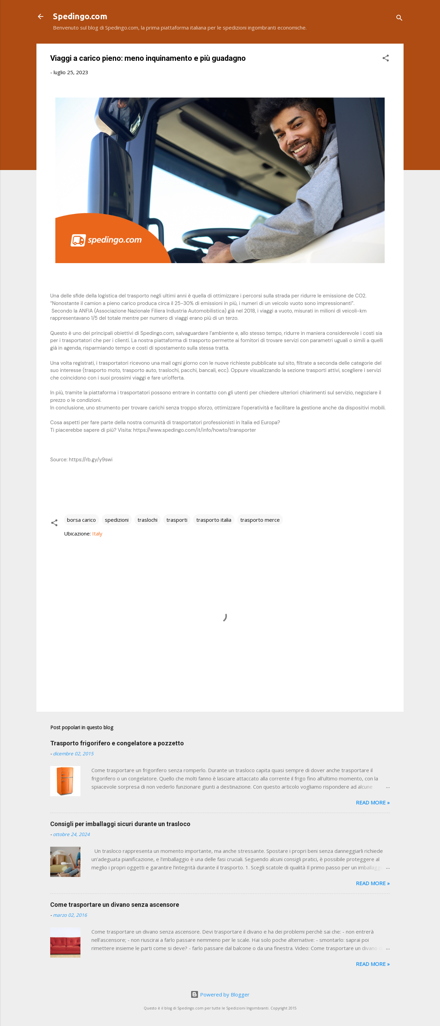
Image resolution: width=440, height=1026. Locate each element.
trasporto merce (260, 519)
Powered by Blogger (220, 994)
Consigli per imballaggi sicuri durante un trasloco (120, 823)
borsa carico (81, 519)
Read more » (373, 802)
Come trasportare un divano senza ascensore (114, 904)
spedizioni (117, 519)
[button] (386, 59)
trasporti (176, 519)
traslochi (147, 519)
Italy (97, 533)
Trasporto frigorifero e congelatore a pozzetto (117, 743)
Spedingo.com (80, 16)
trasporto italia (213, 519)
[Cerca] (399, 18)
